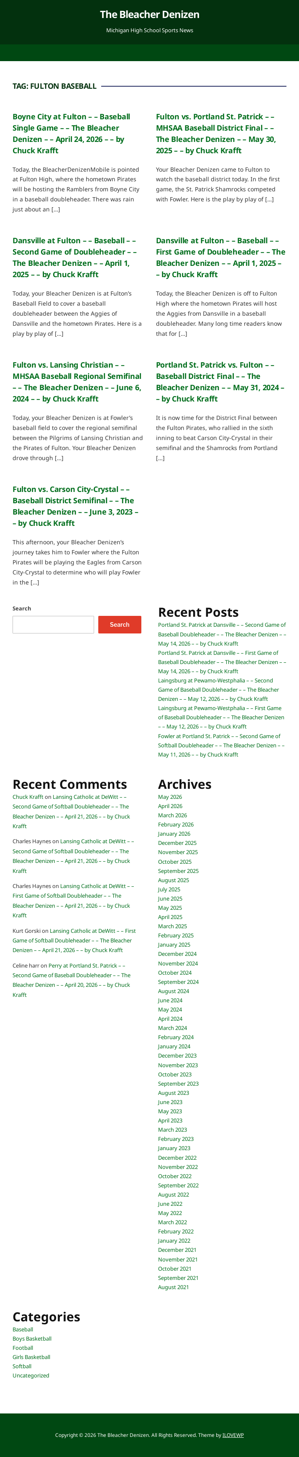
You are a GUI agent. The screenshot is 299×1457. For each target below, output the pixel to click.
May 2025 (170, 907)
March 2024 (172, 1028)
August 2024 (173, 991)
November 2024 (178, 963)
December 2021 (177, 1250)
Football (23, 1347)
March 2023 (172, 1129)
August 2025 (173, 880)
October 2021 (175, 1268)
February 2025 (176, 935)
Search (22, 608)
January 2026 (174, 833)
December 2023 (177, 1055)
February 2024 (176, 1037)
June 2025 (170, 898)
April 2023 (170, 1120)
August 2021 (173, 1287)
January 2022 (174, 1240)
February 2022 (176, 1231)
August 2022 (173, 1194)
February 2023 (176, 1139)
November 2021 (178, 1259)
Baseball (23, 1329)
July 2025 (169, 889)
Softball (22, 1366)
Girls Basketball (31, 1357)
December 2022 (177, 1157)
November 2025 (178, 852)
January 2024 (174, 1046)
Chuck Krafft (28, 797)
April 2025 (170, 917)
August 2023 (173, 1093)
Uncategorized (31, 1375)
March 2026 (172, 815)
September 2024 (178, 982)
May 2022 (170, 1213)
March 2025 (172, 926)
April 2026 (170, 806)
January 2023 (174, 1148)
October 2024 (175, 972)
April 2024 (170, 1018)
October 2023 (175, 1074)
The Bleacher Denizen (149, 14)
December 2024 (177, 954)
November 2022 (178, 1167)
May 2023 (170, 1111)
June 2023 (170, 1102)
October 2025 (175, 861)
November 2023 (178, 1065)
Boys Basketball (32, 1338)
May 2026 (170, 797)
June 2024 (170, 1000)
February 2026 (176, 824)
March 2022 (172, 1222)
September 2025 (178, 871)
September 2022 (178, 1185)
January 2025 (174, 944)
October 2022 (175, 1176)
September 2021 (178, 1278)
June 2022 (170, 1203)
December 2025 (177, 843)
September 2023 (178, 1083)
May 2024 (170, 1009)
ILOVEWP (233, 1435)
